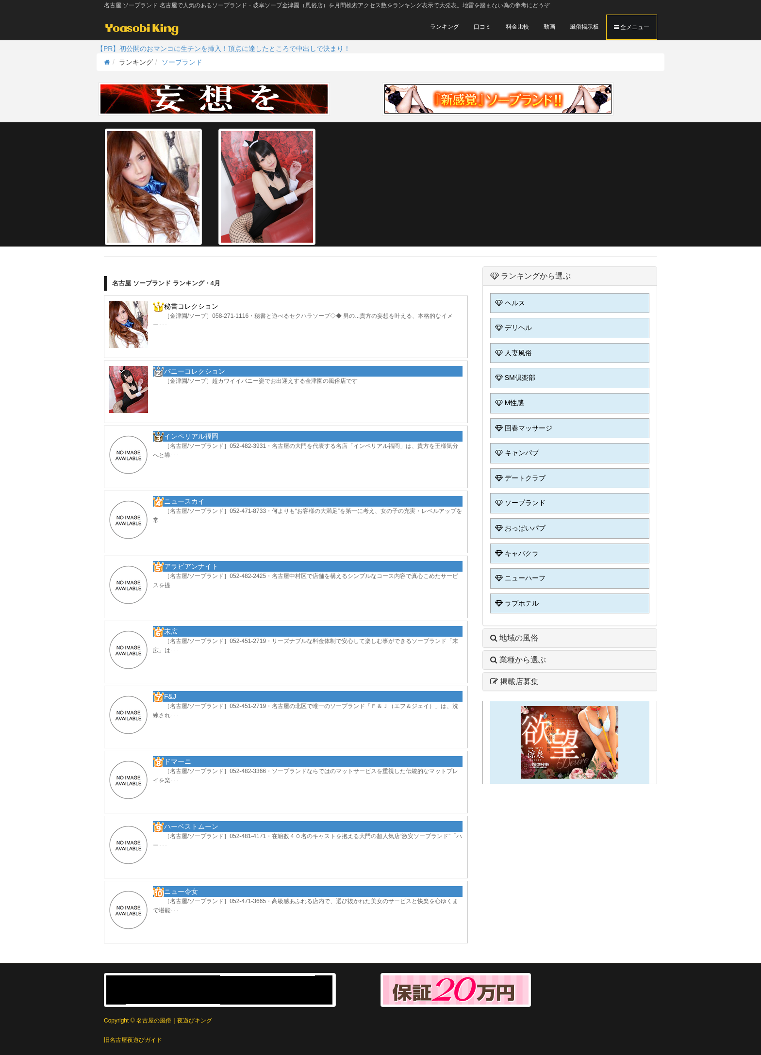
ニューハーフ (519, 578)
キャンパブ (516, 453)
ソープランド (182, 62)
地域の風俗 (514, 638)
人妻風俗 (512, 353)
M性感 (508, 403)
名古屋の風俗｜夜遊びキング (174, 1020)
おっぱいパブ (519, 528)
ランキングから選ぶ (530, 276)
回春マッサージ (522, 428)
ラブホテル (516, 603)
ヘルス (509, 303)
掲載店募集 (514, 681)
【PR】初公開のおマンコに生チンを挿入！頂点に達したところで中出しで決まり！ (223, 48)
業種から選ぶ (518, 660)
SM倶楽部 (514, 377)
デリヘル (512, 327)
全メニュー (631, 27)
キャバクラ (516, 553)
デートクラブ (519, 478)
